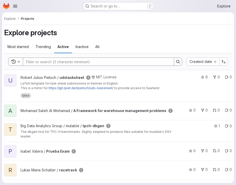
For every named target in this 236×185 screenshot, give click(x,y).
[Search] (96, 62)
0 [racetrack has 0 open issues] (228, 169)
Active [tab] (63, 46)
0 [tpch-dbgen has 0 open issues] (228, 126)
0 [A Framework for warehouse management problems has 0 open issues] (228, 110)
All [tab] (97, 46)
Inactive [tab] (82, 46)
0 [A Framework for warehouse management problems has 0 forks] (204, 110)
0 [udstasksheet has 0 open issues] (228, 77)
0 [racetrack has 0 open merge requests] (216, 169)
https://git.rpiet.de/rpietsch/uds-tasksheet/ (81, 88)
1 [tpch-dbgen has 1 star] (217, 126)
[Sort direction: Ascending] (224, 62)
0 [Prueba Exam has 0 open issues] (228, 151)
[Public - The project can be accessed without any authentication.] (88, 78)
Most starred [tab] (18, 46)
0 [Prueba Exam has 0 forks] (204, 151)
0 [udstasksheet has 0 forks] (216, 77)
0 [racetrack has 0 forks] (204, 169)
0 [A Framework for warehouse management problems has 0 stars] (192, 110)
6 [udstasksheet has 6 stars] (204, 77)
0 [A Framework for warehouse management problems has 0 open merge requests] (216, 110)
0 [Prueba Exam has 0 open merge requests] (216, 151)
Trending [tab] (43, 46)
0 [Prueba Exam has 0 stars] (192, 151)
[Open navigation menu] (15, 6)
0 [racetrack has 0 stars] (192, 169)
